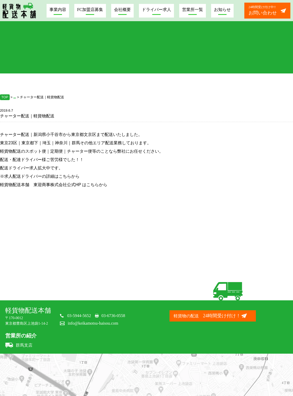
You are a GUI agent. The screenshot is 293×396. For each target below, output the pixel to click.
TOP (4, 97)
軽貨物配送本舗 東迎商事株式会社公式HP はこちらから (53, 184)
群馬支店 (18, 345)
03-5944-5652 (79, 315)
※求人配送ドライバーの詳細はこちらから (40, 176)
